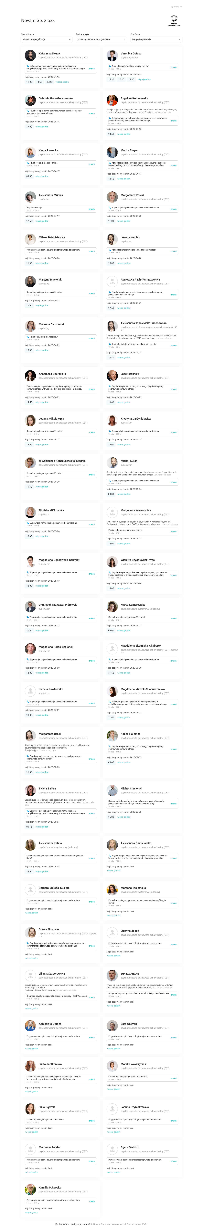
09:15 (29, 827)
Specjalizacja (27, 34)
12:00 (29, 586)
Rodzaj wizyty (82, 34)
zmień (92, 68)
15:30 (111, 79)
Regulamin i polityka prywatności (73, 1224)
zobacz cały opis (163, 112)
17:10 (131, 79)
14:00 (111, 543)
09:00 (29, 176)
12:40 (49, 82)
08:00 (111, 762)
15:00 (111, 263)
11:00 (29, 82)
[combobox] (46, 39)
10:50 (111, 178)
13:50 (111, 134)
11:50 (39, 82)
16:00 (111, 402)
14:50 (29, 402)
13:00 (29, 350)
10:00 (29, 536)
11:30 (29, 263)
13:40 (111, 357)
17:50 (29, 221)
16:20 (121, 79)
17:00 (29, 126)
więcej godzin (62, 82)
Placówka (135, 34)
